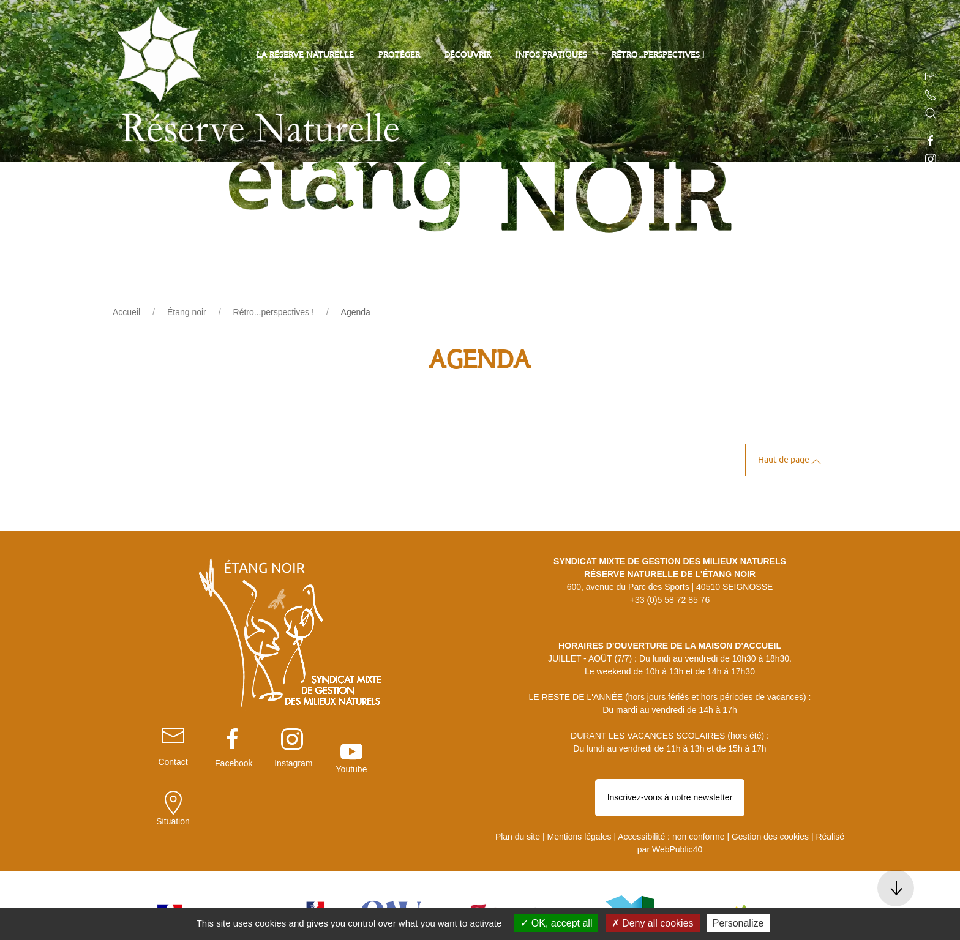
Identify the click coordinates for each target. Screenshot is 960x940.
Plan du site (517, 793)
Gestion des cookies (770, 793)
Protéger (399, 55)
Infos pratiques (551, 55)
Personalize (738, 923)
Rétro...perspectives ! (658, 55)
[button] (930, 113)
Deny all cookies (653, 923)
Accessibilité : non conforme (671, 793)
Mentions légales (579, 793)
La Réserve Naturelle (305, 55)
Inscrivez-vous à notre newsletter (670, 768)
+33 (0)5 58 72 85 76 (670, 600)
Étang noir (186, 312)
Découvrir (467, 55)
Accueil (126, 312)
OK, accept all (556, 923)
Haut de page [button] (789, 461)
